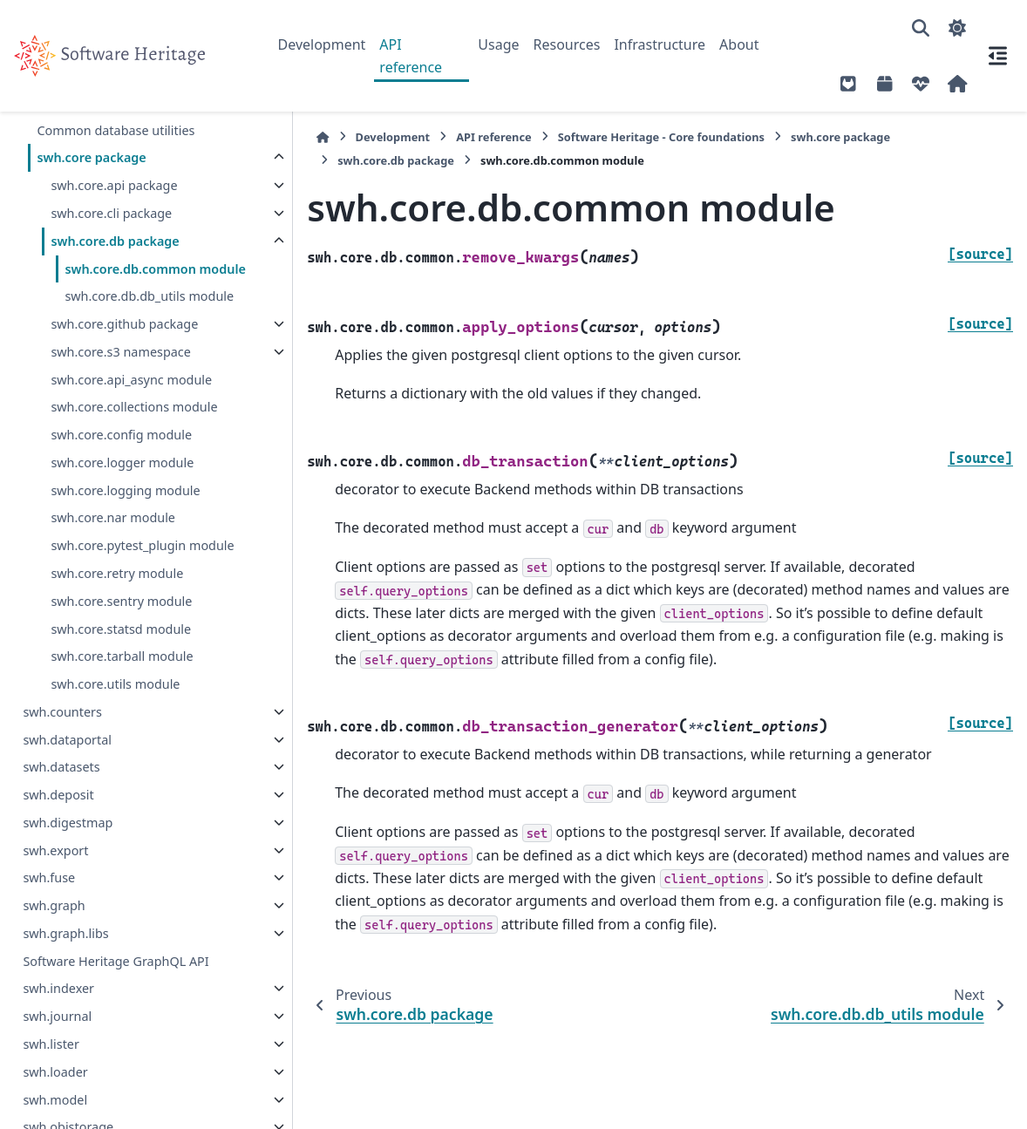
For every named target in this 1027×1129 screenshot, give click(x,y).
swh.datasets (61, 787)
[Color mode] (957, 28)
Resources (567, 44)
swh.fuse (49, 898)
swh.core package (91, 157)
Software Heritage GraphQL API (115, 981)
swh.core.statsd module (121, 649)
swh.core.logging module (125, 510)
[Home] (287, 137)
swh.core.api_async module (131, 399)
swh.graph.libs (65, 954)
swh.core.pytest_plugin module (142, 566)
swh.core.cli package (111, 213)
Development (322, 44)
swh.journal (57, 1037)
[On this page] (997, 56)
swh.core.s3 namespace (120, 372)
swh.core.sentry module (121, 622)
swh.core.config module (121, 455)
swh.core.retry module (117, 594)
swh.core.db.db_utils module (149, 317)
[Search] (920, 28)
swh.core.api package (114, 185)
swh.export (55, 870)
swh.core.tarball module (122, 677)
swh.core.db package (115, 241)
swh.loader (55, 1093)
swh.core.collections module (134, 427)
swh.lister (51, 1065)
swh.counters (62, 732)
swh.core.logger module (122, 483)
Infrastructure (659, 44)
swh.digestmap (67, 843)
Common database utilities (115, 130)
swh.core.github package (124, 345)
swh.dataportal (67, 760)
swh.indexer (58, 1009)
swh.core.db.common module (130, 279)
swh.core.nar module (113, 538)
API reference (410, 56)
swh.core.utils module (115, 705)
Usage (498, 44)
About (738, 44)
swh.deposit (58, 815)
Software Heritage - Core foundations (624, 137)
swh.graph (54, 926)
